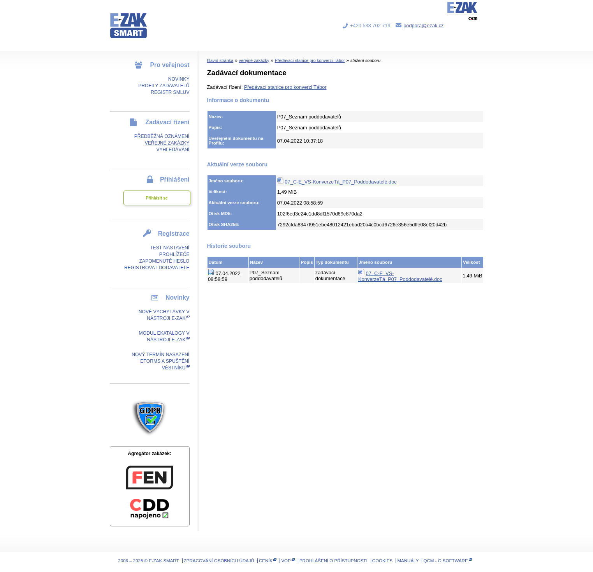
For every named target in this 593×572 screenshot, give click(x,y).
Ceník (266, 560)
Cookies (382, 560)
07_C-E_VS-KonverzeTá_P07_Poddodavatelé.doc (340, 182)
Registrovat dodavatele (157, 267)
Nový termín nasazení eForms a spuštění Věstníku (160, 361)
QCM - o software (446, 560)
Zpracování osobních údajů (219, 560)
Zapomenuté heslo (164, 261)
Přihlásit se (156, 198)
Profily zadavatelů (163, 85)
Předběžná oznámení (162, 136)
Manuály (408, 560)
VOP (285, 560)
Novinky (179, 79)
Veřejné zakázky (167, 143)
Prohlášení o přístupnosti (333, 560)
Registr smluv (170, 92)
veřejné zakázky (254, 60)
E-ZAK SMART (133, 19)
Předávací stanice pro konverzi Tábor (310, 60)
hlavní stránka (220, 60)
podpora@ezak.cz (423, 25)
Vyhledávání (172, 149)
